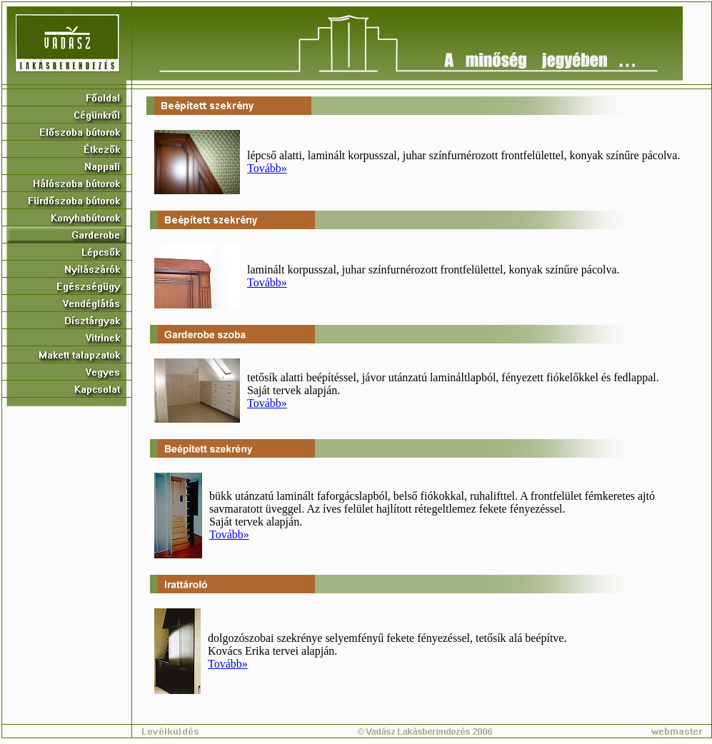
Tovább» (267, 168)
